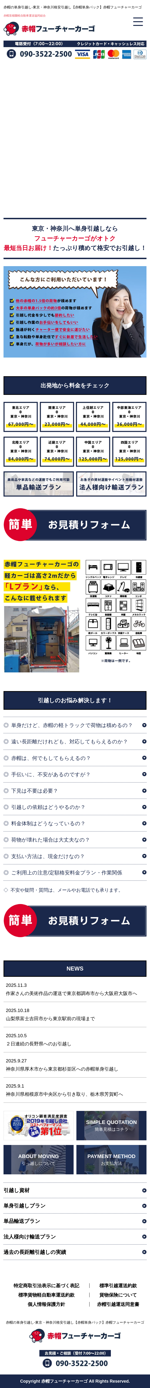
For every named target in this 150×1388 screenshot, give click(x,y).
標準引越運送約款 (118, 1285)
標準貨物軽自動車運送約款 (46, 1295)
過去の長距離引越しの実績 (35, 1252)
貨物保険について (118, 1295)
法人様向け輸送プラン (30, 1237)
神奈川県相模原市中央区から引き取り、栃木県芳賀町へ (75, 1089)
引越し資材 (17, 1190)
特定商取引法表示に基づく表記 (46, 1285)
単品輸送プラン (22, 1221)
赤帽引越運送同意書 (118, 1304)
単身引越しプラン (25, 1206)
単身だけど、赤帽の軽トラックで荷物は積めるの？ (72, 725)
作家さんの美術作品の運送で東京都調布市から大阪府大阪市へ (75, 988)
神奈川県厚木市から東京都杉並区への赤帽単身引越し (75, 1064)
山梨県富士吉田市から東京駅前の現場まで (75, 1014)
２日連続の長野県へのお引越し (75, 1039)
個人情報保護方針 (46, 1304)
